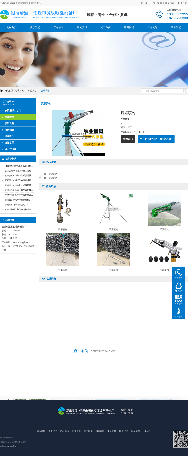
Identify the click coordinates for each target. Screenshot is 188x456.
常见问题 (153, 27)
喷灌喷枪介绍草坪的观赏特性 (18, 175)
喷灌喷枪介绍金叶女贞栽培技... (19, 185)
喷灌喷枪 (46, 90)
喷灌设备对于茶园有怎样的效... (19, 209)
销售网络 (129, 27)
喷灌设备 (9, 123)
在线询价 (128, 139)
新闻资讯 (82, 27)
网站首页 (12, 27)
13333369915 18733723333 (156, 139)
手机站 (182, 3)
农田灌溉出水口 (13, 110)
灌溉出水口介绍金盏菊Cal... (17, 204)
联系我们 (169, 3)
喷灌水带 (9, 142)
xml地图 (146, 447)
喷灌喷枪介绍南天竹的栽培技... (19, 190)
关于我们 (145, 3)
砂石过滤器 (10, 149)
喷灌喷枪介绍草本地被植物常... (19, 195)
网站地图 (135, 447)
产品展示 (59, 27)
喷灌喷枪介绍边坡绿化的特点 (18, 170)
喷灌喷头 (9, 136)
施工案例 (157, 3)
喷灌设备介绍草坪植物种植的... (19, 200)
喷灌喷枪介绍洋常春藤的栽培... (19, 180)
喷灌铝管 (9, 130)
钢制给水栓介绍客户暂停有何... (19, 166)
